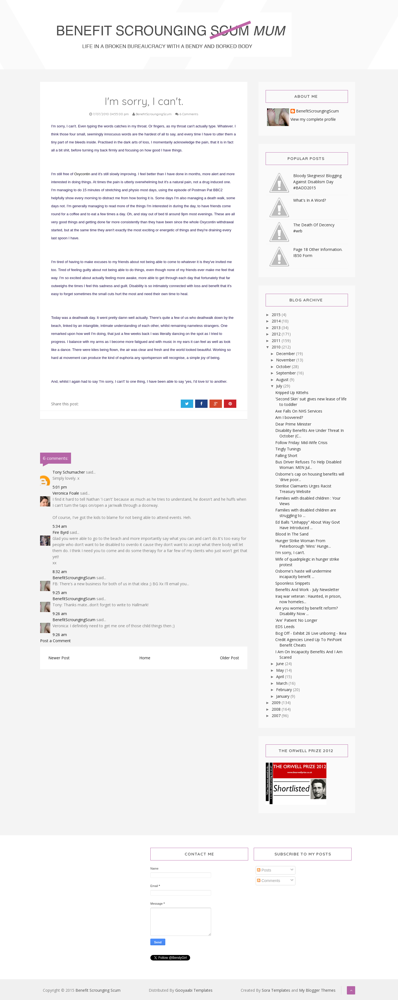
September (286, 373)
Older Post (229, 657)
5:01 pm (60, 487)
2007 (277, 715)
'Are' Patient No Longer (296, 620)
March (282, 683)
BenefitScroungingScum (74, 577)
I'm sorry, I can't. (290, 552)
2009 (277, 702)
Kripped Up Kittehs (291, 392)
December (286, 353)
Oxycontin (82, 174)
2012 (277, 334)
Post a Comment (55, 640)
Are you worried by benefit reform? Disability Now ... (306, 610)
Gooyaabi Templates (194, 990)
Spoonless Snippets (292, 583)
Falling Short (286, 455)
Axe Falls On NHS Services (298, 411)
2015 (277, 314)
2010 (277, 347)
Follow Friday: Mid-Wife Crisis (301, 442)
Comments (268, 880)
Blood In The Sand (291, 534)
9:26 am (60, 613)
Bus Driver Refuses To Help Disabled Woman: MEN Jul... (308, 464)
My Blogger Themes (317, 990)
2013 (277, 327)
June (280, 663)
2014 (277, 321)
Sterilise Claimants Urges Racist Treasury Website (303, 488)
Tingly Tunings (288, 449)
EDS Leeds (285, 626)
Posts (264, 870)
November (286, 360)
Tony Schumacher (69, 472)
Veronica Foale (66, 493)
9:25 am (60, 592)
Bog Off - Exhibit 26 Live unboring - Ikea (310, 633)
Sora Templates (276, 990)
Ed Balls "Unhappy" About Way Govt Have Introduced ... (307, 524)
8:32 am (60, 571)
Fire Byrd (61, 532)
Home (144, 657)
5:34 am (60, 526)
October (284, 366)
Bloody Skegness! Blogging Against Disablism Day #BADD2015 (317, 181)
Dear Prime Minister (293, 424)
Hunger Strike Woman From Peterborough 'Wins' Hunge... (303, 543)
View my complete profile (313, 119)
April (280, 676)
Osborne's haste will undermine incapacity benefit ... (303, 573)
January (283, 696)
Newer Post (59, 657)
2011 (277, 340)
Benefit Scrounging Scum (98, 990)
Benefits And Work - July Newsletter (307, 589)
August (283, 379)
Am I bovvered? (289, 417)
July (279, 386)
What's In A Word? (309, 200)
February (284, 689)
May (280, 670)
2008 (277, 709)
